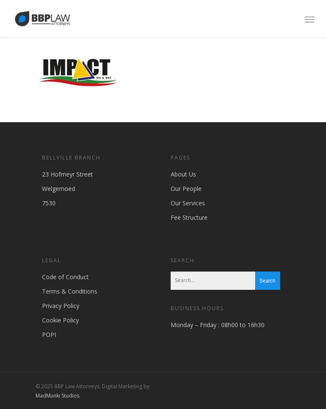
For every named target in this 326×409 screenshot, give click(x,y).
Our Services (188, 203)
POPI (49, 335)
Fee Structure (189, 217)
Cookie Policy (60, 320)
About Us (183, 174)
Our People (186, 189)
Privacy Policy (60, 306)
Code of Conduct (65, 277)
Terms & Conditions (69, 291)
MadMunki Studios (57, 395)
